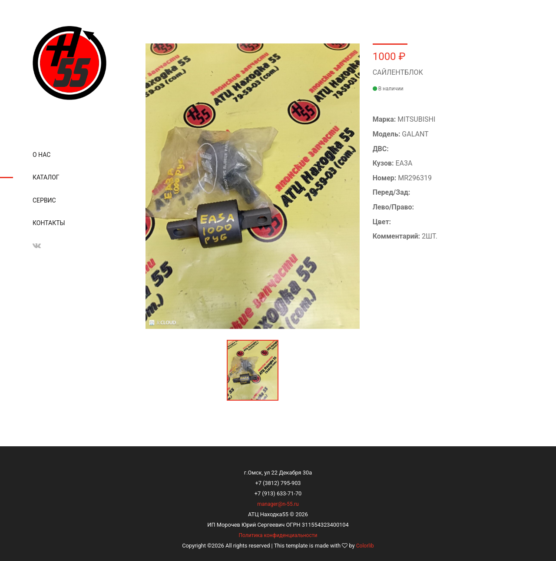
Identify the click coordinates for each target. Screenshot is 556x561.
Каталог (46, 177)
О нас (41, 154)
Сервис (44, 200)
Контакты (49, 222)
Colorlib (365, 546)
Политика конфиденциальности (278, 535)
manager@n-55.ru (277, 504)
